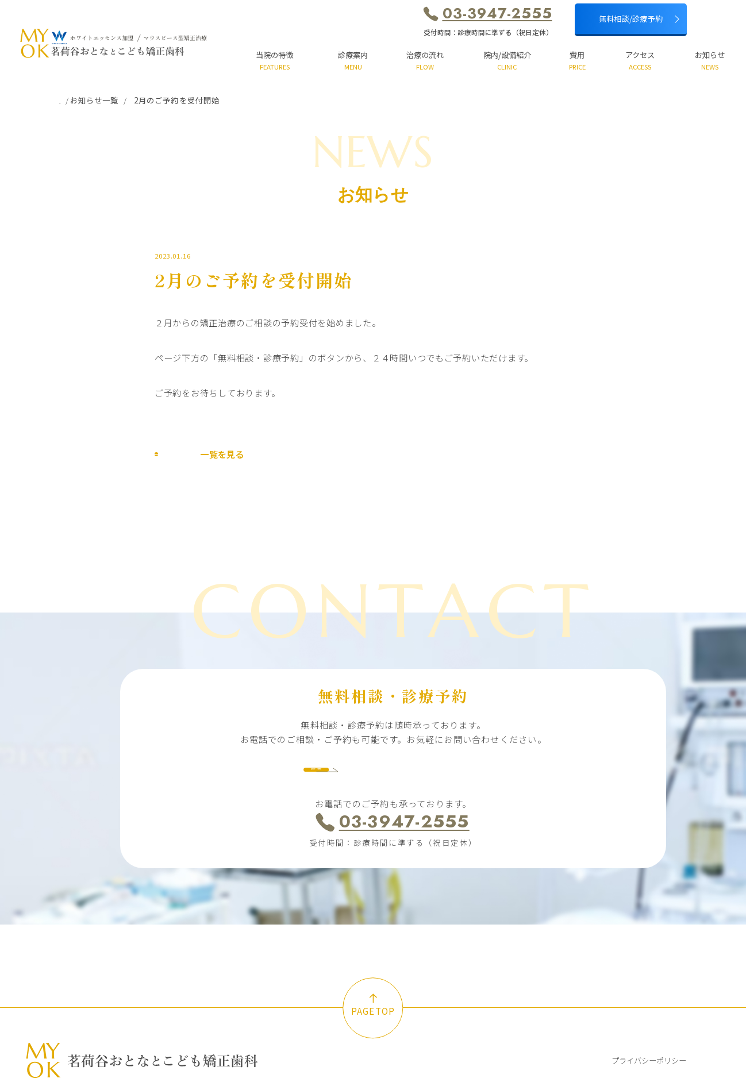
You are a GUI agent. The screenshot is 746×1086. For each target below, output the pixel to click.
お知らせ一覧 (123, 100)
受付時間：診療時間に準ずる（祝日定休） (488, 32)
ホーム (71, 100)
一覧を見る (199, 459)
